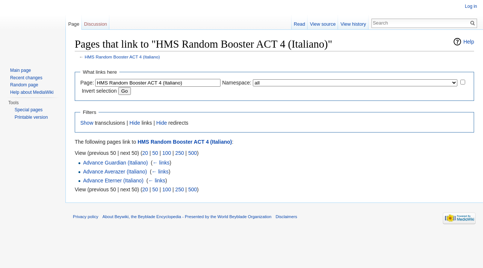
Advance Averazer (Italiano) (115, 172)
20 (145, 153)
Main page (20, 70)
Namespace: (236, 83)
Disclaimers (286, 216)
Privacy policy (85, 216)
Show (86, 123)
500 (192, 153)
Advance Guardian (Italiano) (115, 163)
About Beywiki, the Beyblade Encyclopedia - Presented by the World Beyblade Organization (187, 216)
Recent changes (26, 77)
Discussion (95, 24)
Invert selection (99, 91)
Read (299, 24)
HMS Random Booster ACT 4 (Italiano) (122, 56)
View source (322, 24)
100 (166, 153)
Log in (471, 6)
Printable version (31, 117)
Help (468, 42)
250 (179, 153)
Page (73, 24)
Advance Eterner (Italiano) (113, 181)
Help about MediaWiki (32, 92)
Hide (134, 123)
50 (155, 153)
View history (353, 24)
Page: (87, 83)
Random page (24, 84)
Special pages (28, 109)
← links (161, 163)
